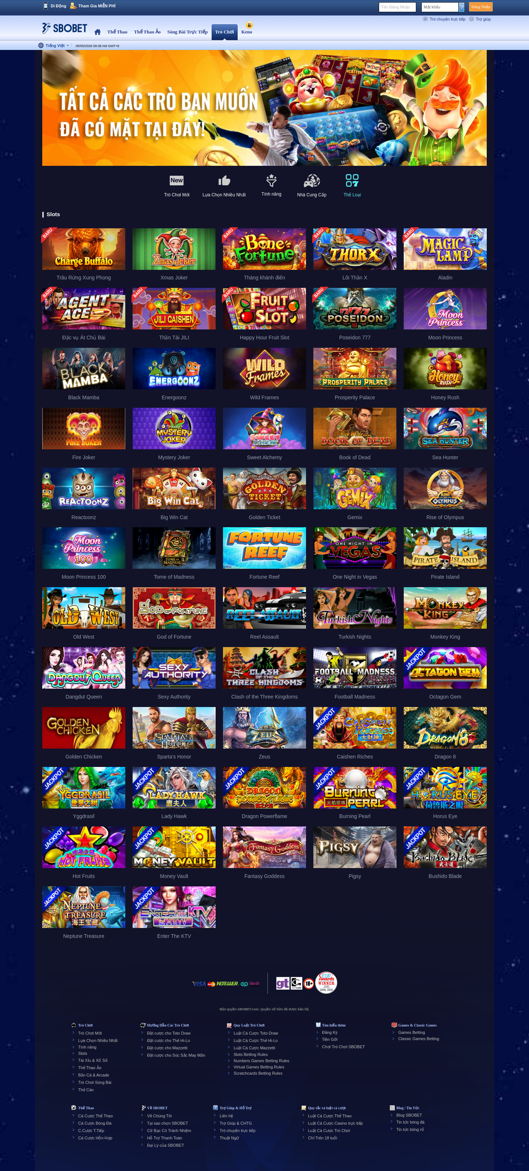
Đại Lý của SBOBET (165, 1145)
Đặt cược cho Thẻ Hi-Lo (168, 1040)
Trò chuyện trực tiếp (447, 19)
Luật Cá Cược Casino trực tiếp (335, 1123)
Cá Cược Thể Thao (95, 1116)
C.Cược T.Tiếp (91, 1130)
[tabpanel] (264, 108)
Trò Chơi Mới (90, 1033)
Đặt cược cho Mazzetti (167, 1048)
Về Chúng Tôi (159, 1116)
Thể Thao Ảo (89, 1067)
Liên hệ (226, 1116)
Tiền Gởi (330, 1039)
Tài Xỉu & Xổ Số (93, 1060)
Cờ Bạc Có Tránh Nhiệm (169, 1130)
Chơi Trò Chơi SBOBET (343, 1047)
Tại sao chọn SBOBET (167, 1123)
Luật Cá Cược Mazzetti (254, 1048)
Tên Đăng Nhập (395, 7)
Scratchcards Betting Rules (258, 1073)
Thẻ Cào (86, 1090)
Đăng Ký (330, 1032)
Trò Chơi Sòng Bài (94, 1082)
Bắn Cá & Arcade (93, 1075)
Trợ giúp (483, 19)
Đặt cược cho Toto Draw (168, 1033)
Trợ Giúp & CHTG (236, 1123)
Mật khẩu (432, 7)
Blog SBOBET (409, 1115)
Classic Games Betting (418, 1038)
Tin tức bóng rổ (410, 1129)
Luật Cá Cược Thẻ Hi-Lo (256, 1040)
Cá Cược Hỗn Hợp (95, 1138)
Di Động (58, 6)
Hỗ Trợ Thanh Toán (164, 1138)
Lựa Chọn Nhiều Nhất (98, 1040)
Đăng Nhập (480, 6)
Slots (82, 1053)
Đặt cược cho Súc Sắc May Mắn (176, 1055)
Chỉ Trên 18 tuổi (322, 1138)
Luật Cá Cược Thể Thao (330, 1116)
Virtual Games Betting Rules (259, 1067)
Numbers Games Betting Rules (261, 1060)
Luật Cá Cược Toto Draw (256, 1033)
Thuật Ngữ (229, 1138)
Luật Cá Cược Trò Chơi (329, 1130)
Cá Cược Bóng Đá (94, 1123)
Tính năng (87, 1047)
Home (97, 32)
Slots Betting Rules (251, 1054)
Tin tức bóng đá (410, 1122)
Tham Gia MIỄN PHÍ (96, 6)
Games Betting (411, 1032)
